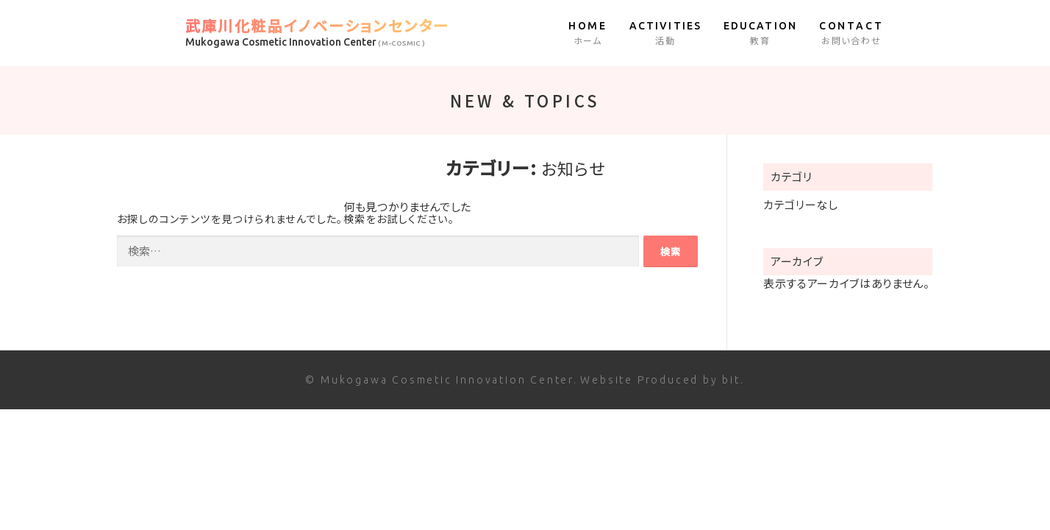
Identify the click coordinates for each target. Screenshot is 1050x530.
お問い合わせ (851, 32)
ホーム (587, 32)
